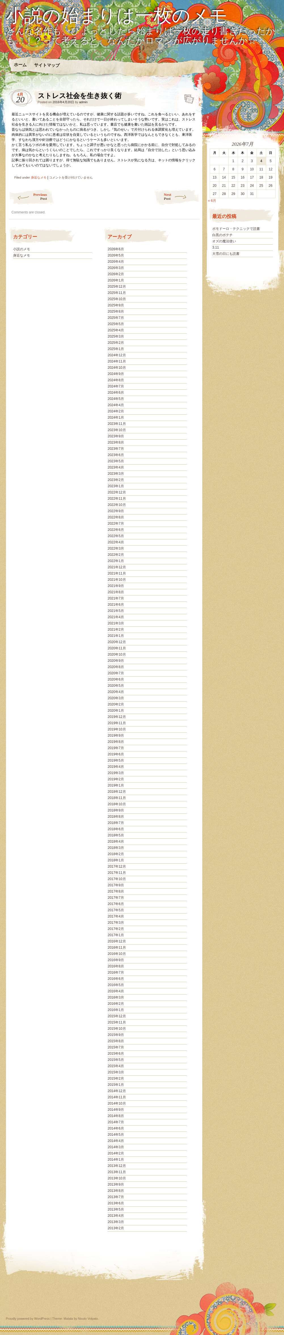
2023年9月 (116, 436)
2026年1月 (116, 280)
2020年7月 (116, 673)
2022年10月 (117, 505)
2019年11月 (117, 723)
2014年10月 (117, 1103)
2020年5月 (116, 686)
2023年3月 (116, 474)
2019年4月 (116, 767)
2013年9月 (116, 1184)
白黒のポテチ (222, 235)
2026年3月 (116, 268)
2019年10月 (117, 729)
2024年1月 (116, 417)
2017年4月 (116, 916)
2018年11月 (117, 798)
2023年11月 (117, 424)
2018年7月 (116, 823)
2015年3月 (116, 1072)
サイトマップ (46, 65)
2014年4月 (116, 1141)
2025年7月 (116, 318)
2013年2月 (116, 1228)
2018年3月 (116, 848)
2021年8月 (116, 592)
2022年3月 (116, 548)
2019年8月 (116, 742)
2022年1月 (116, 561)
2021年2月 (116, 630)
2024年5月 (116, 399)
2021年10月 (117, 580)
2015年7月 (116, 1047)
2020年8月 (116, 667)
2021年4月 (116, 617)
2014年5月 (116, 1135)
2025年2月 (116, 343)
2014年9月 (116, 1110)
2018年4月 (116, 842)
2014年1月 (116, 1160)
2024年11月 (117, 361)
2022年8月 (116, 517)
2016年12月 (117, 941)
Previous (28, 196)
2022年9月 (116, 511)
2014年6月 (116, 1128)
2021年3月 (116, 623)
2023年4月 (116, 467)
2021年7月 (116, 598)
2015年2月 (116, 1078)
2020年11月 (117, 648)
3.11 (215, 247)
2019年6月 (116, 754)
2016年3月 (116, 997)
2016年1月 (116, 1010)
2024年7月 (116, 386)
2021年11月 (117, 573)
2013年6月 (116, 1203)
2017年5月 (116, 910)
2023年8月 (116, 442)
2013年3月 (116, 1222)
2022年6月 (116, 530)
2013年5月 (116, 1209)
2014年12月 (117, 1091)
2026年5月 (116, 255)
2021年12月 (117, 567)
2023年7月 (116, 449)
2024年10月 (117, 368)
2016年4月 (116, 991)
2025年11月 (117, 293)
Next (181, 196)
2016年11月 (117, 948)
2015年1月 (116, 1085)
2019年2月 (116, 779)
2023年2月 (116, 480)
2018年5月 (116, 835)
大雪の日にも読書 (225, 254)
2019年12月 (117, 717)
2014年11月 (117, 1097)
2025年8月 (116, 311)
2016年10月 (117, 954)
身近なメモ (39, 177)
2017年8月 (116, 891)
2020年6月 (116, 679)
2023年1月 (116, 486)
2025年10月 (117, 299)
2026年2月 (116, 274)
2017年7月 (116, 898)
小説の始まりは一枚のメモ (117, 16)
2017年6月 (116, 904)
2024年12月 (117, 355)
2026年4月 (116, 262)
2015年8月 (116, 1041)
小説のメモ (21, 249)
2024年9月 (116, 374)
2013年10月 (117, 1178)
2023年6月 (116, 455)
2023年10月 (117, 430)
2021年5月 (116, 611)
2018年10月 (117, 804)
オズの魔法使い (224, 241)
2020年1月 (116, 711)
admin (83, 102)
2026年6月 (116, 249)
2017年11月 (117, 873)
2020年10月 (117, 654)
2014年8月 (116, 1116)
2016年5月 (116, 985)
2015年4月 (116, 1066)
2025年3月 (116, 336)
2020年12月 (117, 642)
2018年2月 (116, 854)
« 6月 (212, 201)
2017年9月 (116, 885)
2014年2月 (116, 1153)
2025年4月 (116, 330)
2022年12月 (117, 492)
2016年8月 (116, 966)
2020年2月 (116, 704)
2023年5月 (116, 461)
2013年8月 (116, 1191)
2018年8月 (116, 817)
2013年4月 (116, 1216)
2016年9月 (116, 960)
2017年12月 (117, 866)
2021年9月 (116, 586)
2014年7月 (116, 1122)
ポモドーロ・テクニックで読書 (236, 229)
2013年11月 (117, 1172)
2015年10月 (117, 1029)
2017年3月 (116, 923)
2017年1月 (116, 935)
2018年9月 (116, 810)
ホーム (20, 64)
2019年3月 (116, 773)
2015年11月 (117, 1022)
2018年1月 (116, 860)
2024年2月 (116, 411)
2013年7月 (116, 1197)
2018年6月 (116, 829)
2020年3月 (116, 698)
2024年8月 (116, 380)
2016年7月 (116, 972)
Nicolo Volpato (88, 1318)
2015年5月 (116, 1060)
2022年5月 (116, 536)
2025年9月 (116, 305)
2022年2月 (116, 555)
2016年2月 (116, 1004)
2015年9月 (116, 1035)
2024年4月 (116, 405)
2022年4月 (116, 542)
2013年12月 (117, 1166)
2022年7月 (116, 523)
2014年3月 (116, 1147)
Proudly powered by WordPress (28, 1318)
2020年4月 (116, 692)
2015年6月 (116, 1054)
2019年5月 (116, 760)
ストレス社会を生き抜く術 (187, 97)
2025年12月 (117, 287)
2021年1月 (116, 636)
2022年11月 (117, 499)
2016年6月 (116, 979)
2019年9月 (116, 736)
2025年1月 (116, 349)
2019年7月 (116, 748)
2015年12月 (117, 1016)
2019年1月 (116, 785)
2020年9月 (116, 661)
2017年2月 (116, 929)
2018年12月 (117, 792)
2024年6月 (116, 393)
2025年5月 (116, 324)
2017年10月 (117, 879)
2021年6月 (116, 605)
